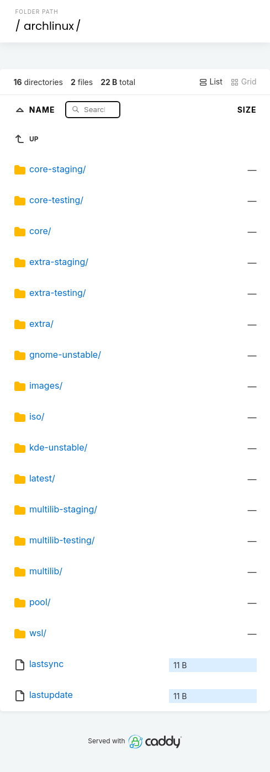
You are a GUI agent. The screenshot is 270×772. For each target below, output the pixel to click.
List (211, 82)
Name (43, 109)
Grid (243, 82)
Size (247, 109)
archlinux (49, 26)
